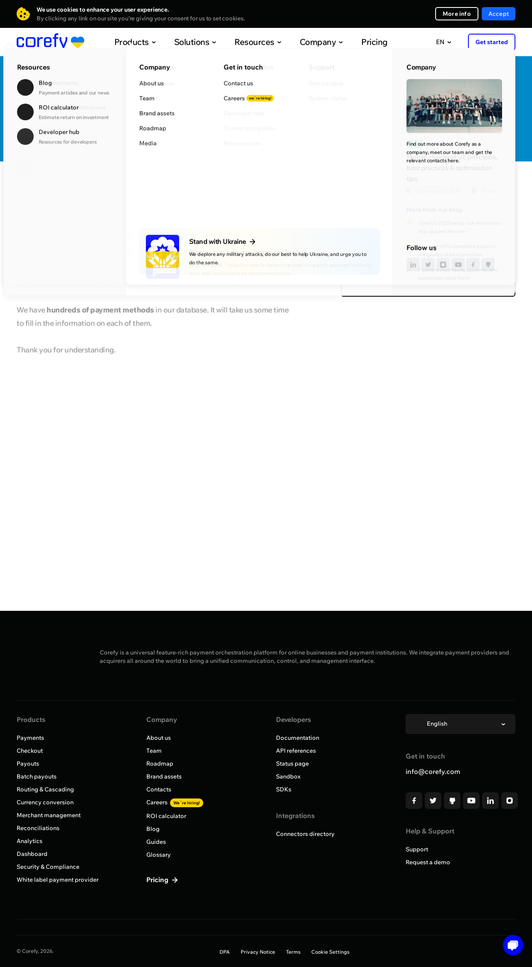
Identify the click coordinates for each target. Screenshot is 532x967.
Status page (292, 763)
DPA (224, 952)
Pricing (357, 42)
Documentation (297, 737)
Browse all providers (53, 186)
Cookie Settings (330, 952)
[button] (510, 945)
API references (296, 750)
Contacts (158, 789)
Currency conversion (45, 802)
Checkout (30, 750)
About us (158, 737)
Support (417, 849)
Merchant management (49, 815)
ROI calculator (166, 816)
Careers (174, 802)
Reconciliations (38, 828)
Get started (491, 42)
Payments (30, 737)
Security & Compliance (48, 866)
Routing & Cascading (45, 789)
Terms (293, 952)
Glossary (158, 854)
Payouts (28, 763)
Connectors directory (305, 834)
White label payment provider (58, 879)
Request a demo (428, 862)
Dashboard (32, 854)
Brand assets (164, 776)
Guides (156, 842)
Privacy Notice (258, 952)
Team (154, 750)
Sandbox (288, 776)
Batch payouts (37, 776)
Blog (153, 829)
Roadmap (159, 763)
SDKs (283, 789)
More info (457, 13)
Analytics (29, 841)
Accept (498, 13)
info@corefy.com (433, 771)
